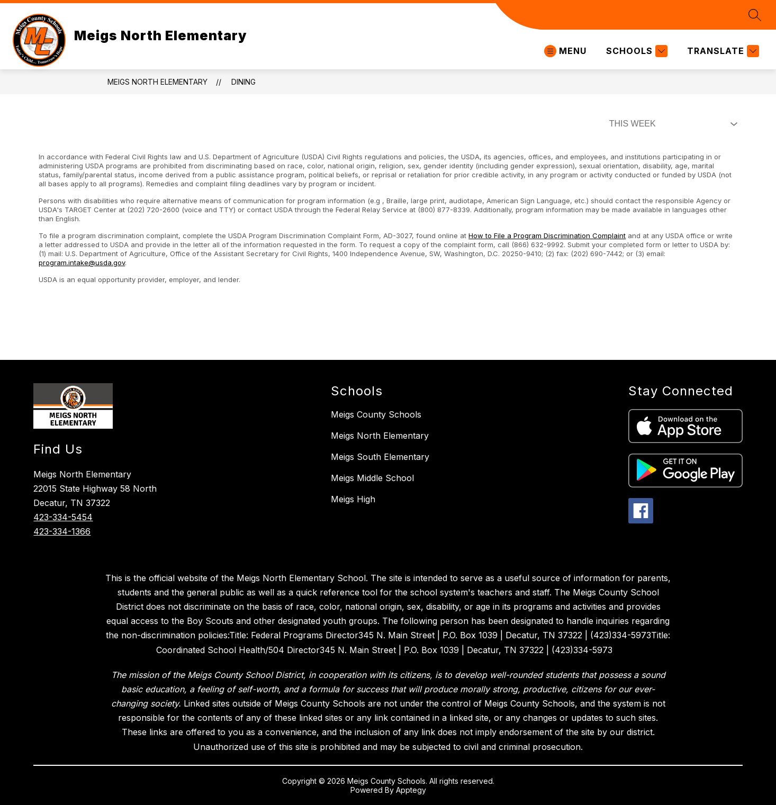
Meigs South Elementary (380, 456)
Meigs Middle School (372, 478)
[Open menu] (565, 51)
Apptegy (411, 789)
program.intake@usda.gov (82, 262)
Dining (243, 81)
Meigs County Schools (376, 414)
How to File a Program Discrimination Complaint (547, 235)
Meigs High (353, 499)
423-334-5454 (63, 517)
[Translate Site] (721, 51)
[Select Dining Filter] (671, 123)
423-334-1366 (62, 531)
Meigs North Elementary (157, 81)
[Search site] (754, 14)
